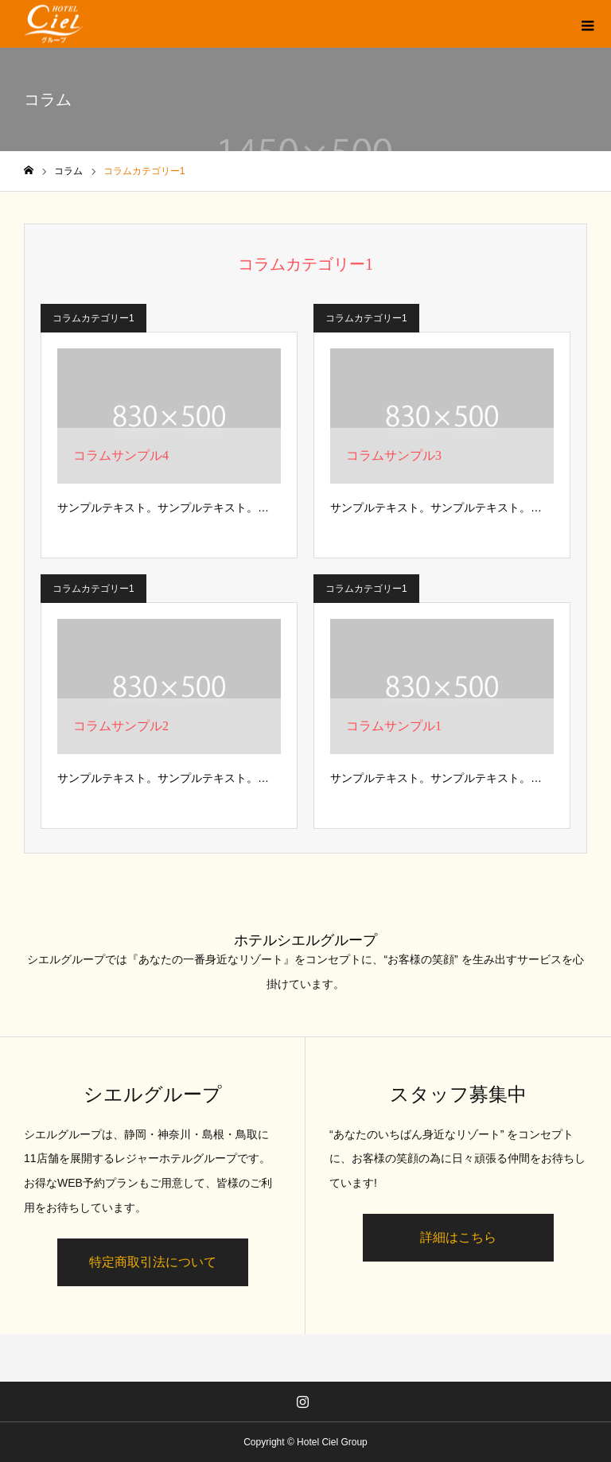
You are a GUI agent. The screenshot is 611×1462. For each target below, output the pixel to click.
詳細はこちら (458, 1237)
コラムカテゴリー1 (93, 318)
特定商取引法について (152, 1262)
